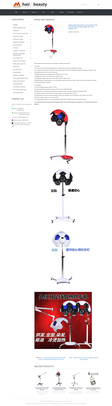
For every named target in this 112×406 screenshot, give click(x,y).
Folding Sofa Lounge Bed (19, 63)
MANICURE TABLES (18, 39)
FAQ (43, 12)
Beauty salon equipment (19, 81)
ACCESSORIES (17, 72)
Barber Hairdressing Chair (19, 27)
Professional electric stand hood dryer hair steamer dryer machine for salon (59, 388)
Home (16, 12)
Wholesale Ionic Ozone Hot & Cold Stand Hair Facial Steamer (76, 388)
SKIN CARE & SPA (17, 58)
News (52, 12)
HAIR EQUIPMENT (17, 84)
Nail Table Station (17, 69)
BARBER (15, 24)
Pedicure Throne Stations (19, 61)
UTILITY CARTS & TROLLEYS (20, 33)
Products (34, 12)
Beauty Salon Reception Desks (20, 78)
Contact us (80, 12)
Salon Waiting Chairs (18, 92)
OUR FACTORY (70, 12)
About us (25, 12)
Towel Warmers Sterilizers (19, 86)
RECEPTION (16, 66)
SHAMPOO (16, 30)
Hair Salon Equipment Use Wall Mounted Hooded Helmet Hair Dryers (93, 388)
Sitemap (70, 401)
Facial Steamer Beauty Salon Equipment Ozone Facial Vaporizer (42, 388)
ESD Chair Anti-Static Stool (19, 89)
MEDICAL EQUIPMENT (19, 42)
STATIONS (15, 47)
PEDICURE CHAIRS (18, 36)
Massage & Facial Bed (18, 75)
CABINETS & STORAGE (19, 50)
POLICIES (62, 12)
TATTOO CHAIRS (17, 45)
